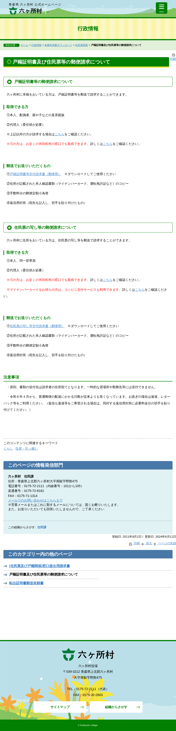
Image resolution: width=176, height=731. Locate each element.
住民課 (41, 527)
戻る (146, 543)
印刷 (134, 543)
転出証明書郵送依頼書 (26, 583)
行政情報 (36, 45)
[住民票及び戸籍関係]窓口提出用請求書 (39, 566)
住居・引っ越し (26, 448)
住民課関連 (81, 45)
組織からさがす (116, 707)
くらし (8, 448)
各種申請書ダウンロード (58, 45)
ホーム (24, 45)
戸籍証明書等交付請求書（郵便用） (35, 174)
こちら (59, 134)
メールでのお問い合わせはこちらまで (35, 500)
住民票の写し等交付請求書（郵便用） (37, 326)
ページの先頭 (164, 543)
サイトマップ (60, 707)
